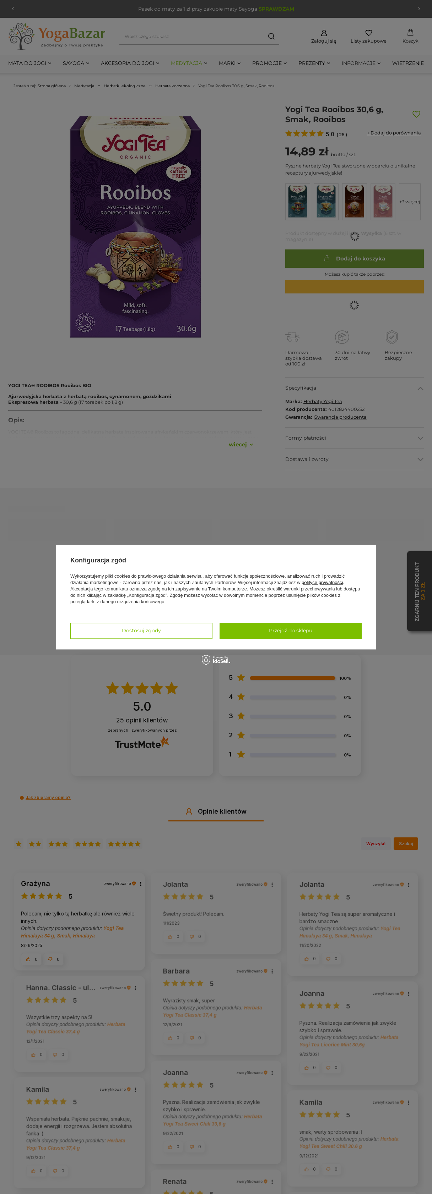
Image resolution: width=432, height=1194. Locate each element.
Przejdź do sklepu (290, 630)
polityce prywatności (322, 582)
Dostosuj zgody (141, 630)
